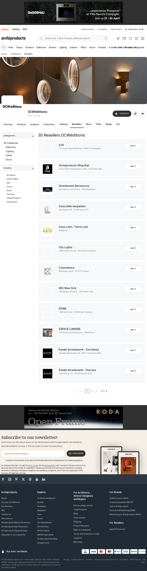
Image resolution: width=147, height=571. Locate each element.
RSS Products (135, 560)
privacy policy (50, 465)
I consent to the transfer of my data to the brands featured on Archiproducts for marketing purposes (44, 460)
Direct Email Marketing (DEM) (122, 510)
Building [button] (15, 29)
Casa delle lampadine (72, 206)
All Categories (11, 143)
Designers (41, 506)
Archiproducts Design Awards (14, 531)
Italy (8, 182)
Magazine (41, 510)
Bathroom (11, 147)
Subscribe (76, 453)
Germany (11, 194)
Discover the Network (10, 502)
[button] (135, 29)
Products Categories (46, 498)
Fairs (39, 514)
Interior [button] (5, 29)
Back (81, 391)
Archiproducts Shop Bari (74, 165)
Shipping (77, 522)
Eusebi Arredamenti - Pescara (77, 370)
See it (133, 146)
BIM (25, 29)
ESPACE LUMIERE (70, 329)
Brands (40, 502)
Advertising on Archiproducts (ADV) (125, 514)
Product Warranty (81, 526)
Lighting (10, 151)
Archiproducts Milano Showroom (15, 522)
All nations (11, 175)
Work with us (6, 518)
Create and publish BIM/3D (121, 502)
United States (13, 179)
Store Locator (80, 518)
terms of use (33, 465)
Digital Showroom (117, 529)
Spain (9, 190)
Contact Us (6, 514)
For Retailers (102, 29)
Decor (9, 159)
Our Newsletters (44, 522)
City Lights (65, 247)
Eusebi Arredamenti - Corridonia (79, 349)
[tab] (145, 29)
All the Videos (43, 531)
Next (103, 391)
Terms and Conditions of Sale (87, 534)
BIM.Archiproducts (45, 535)
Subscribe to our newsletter (13, 535)
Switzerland (12, 202)
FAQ (3, 510)
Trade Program (116, 29)
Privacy (66, 560)
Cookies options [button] (77, 559)
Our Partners (7, 506)
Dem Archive (43, 527)
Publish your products (119, 498)
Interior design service (83, 505)
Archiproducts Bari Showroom (14, 527)
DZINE (63, 308)
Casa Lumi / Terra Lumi (73, 226)
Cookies (89, 560)
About (4, 498)
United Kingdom (14, 198)
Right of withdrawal (82, 530)
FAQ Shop (78, 542)
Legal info (78, 538)
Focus (40, 518)
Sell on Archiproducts (119, 506)
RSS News (124, 560)
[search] (41, 38)
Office (9, 155)
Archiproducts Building (47, 539)
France (10, 186)
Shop (76, 514)
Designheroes (43, 543)
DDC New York (67, 288)
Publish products (87, 29)
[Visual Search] (106, 38)
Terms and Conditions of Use (106, 560)
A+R (61, 145)
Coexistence (66, 267)
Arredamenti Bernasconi (74, 185)
